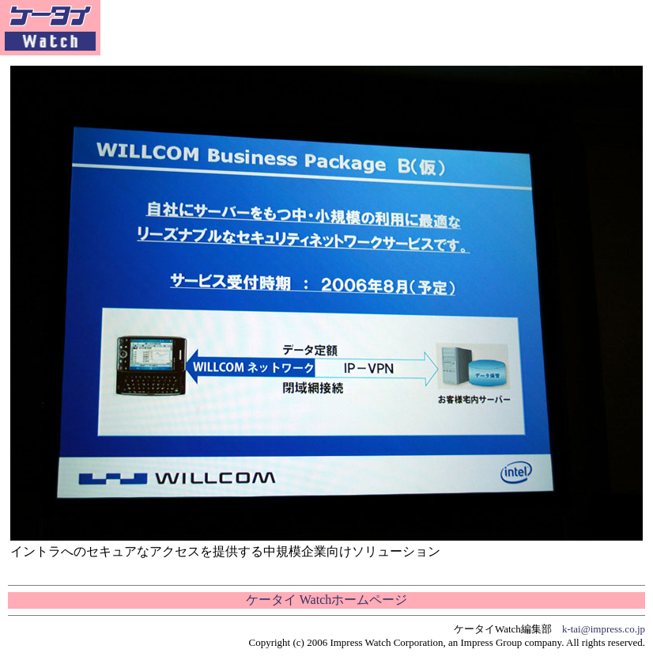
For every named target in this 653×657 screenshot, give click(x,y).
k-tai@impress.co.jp (603, 629)
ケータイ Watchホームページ (326, 599)
